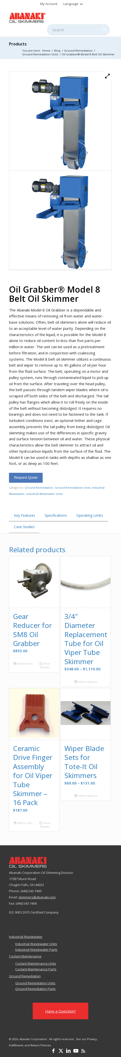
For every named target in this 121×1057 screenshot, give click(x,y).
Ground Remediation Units (73, 487)
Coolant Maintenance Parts (35, 969)
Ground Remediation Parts (35, 989)
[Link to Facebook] (53, 1051)
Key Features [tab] (24, 515)
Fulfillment (16, 1045)
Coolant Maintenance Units (35, 963)
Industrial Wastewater (25, 936)
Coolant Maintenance (25, 956)
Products (18, 44)
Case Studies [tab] (24, 526)
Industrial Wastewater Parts (36, 949)
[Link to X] (61, 1051)
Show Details (44, 665)
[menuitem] (49, 3)
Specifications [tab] (56, 515)
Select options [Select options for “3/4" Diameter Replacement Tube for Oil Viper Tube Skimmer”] (86, 682)
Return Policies (40, 1045)
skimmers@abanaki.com (37, 897)
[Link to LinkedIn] (68, 1051)
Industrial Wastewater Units (44, 494)
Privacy (92, 1039)
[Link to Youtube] (76, 1051)
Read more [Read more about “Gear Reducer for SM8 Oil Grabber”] (22, 664)
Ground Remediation (39, 487)
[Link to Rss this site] (83, 1051)
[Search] (78, 29)
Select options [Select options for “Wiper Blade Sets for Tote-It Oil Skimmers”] (86, 796)
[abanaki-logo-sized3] (50, 17)
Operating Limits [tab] (89, 515)
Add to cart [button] (22, 823)
